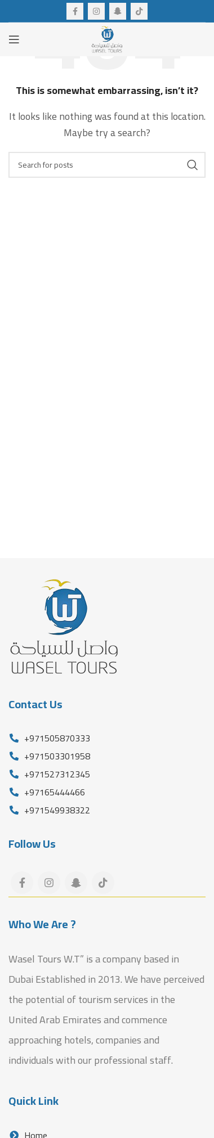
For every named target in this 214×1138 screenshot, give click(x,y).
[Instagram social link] (96, 11)
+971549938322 (56, 810)
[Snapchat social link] (117, 11)
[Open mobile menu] (14, 39)
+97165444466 (53, 792)
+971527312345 (56, 774)
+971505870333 (56, 738)
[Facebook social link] (74, 11)
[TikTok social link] (139, 11)
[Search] (107, 165)
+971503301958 (56, 756)
